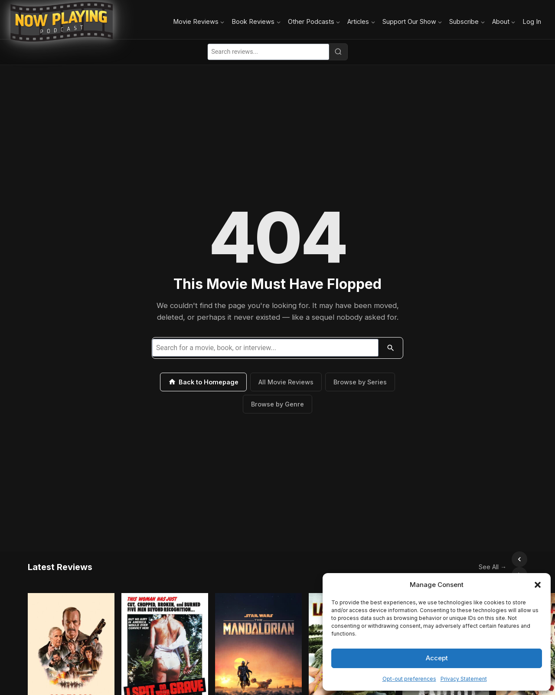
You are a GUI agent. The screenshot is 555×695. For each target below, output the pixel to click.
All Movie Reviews (285, 382)
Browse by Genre (277, 404)
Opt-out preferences (409, 678)
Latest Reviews (60, 559)
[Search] (338, 51)
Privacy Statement (464, 678)
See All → (473, 559)
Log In (531, 21)
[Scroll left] (500, 559)
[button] (537, 584)
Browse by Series (360, 382)
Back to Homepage (203, 382)
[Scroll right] (519, 559)
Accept (437, 658)
